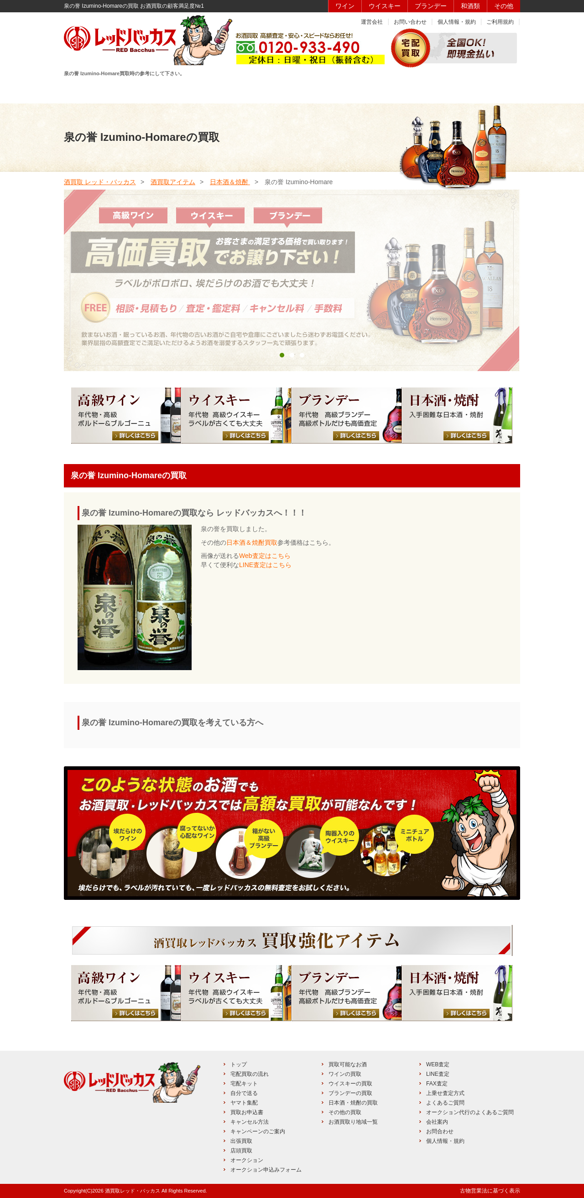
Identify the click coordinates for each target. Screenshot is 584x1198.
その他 (503, 6)
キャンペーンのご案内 (257, 1131)
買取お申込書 (246, 1112)
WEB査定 (437, 1064)
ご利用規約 (500, 22)
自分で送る (244, 1093)
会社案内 (437, 1122)
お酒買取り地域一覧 (353, 1122)
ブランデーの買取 (350, 1093)
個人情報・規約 (457, 22)
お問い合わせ (410, 22)
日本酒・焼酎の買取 (353, 1103)
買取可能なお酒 (347, 1064)
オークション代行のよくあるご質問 (470, 1112)
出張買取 (241, 1141)
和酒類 (470, 6)
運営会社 (372, 22)
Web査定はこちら (265, 555)
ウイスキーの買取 (350, 1083)
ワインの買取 (344, 1074)
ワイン (345, 6)
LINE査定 (437, 1074)
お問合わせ (440, 1131)
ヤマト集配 (244, 1103)
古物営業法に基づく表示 (490, 1191)
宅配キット (244, 1083)
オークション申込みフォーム (266, 1170)
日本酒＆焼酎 (230, 182)
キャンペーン (420, 89)
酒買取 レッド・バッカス (100, 182)
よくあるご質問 (445, 1103)
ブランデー (431, 6)
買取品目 (290, 89)
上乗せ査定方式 (445, 1093)
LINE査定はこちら (265, 564)
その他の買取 (344, 1112)
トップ (238, 1064)
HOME (96, 89)
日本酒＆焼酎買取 (251, 542)
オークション (246, 1160)
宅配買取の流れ (249, 1074)
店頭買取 (241, 1150)
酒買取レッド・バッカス (132, 1190)
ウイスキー (385, 6)
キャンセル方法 (249, 1122)
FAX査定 (437, 1083)
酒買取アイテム (173, 182)
